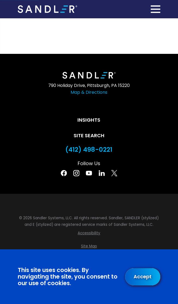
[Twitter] (114, 173)
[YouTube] (89, 173)
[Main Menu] (155, 9)
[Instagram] (76, 173)
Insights (88, 119)
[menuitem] (89, 233)
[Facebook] (64, 173)
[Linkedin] (102, 173)
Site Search (89, 135)
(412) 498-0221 (88, 150)
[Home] (47, 9)
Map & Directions (89, 92)
